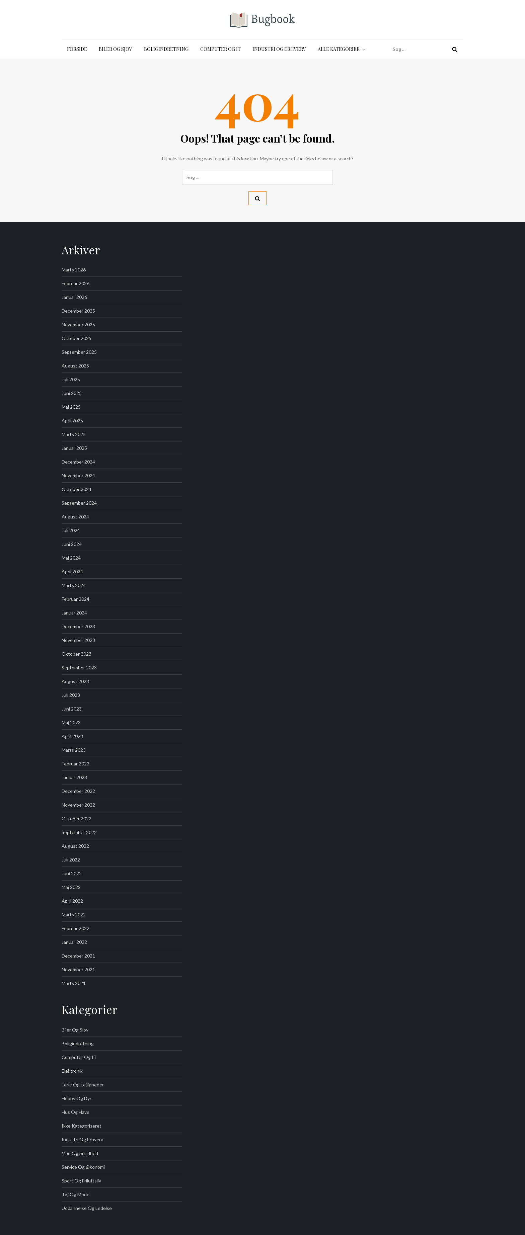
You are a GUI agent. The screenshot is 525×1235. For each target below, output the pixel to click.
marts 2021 (74, 983)
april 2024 (72, 571)
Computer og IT (220, 49)
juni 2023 (72, 709)
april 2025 (72, 420)
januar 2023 (74, 777)
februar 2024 (75, 599)
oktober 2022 (76, 818)
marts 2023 (74, 750)
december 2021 (78, 956)
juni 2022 (72, 873)
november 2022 (78, 805)
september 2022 (79, 832)
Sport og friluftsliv (81, 1180)
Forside (77, 49)
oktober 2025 (76, 338)
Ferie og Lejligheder (83, 1084)
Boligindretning (166, 49)
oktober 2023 (76, 654)
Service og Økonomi (83, 1167)
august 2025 (75, 365)
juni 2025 (72, 393)
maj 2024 (71, 558)
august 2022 (75, 846)
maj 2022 (71, 887)
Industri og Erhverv (279, 49)
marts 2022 (74, 914)
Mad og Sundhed (80, 1153)
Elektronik (72, 1071)
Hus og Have (75, 1112)
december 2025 (78, 311)
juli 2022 (71, 859)
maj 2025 (71, 407)
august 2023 (75, 681)
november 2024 (78, 475)
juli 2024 (71, 530)
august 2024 (75, 516)
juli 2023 (71, 695)
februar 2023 (75, 763)
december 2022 (78, 791)
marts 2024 (74, 585)
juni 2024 (72, 544)
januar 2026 (74, 297)
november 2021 (78, 969)
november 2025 (78, 324)
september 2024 (79, 503)
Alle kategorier (342, 49)
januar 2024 (74, 612)
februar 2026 (75, 283)
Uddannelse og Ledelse (87, 1208)
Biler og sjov (115, 49)
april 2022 (72, 901)
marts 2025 (74, 434)
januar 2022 (74, 942)
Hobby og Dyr (76, 1098)
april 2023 (72, 736)
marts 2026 (74, 269)
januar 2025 (74, 448)
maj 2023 (71, 722)
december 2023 (78, 626)
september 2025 (79, 352)
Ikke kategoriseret (81, 1126)
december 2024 (78, 462)
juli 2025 (71, 379)
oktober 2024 (76, 489)
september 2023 (79, 667)
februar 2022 (75, 928)
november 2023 (78, 640)
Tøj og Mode (75, 1194)
